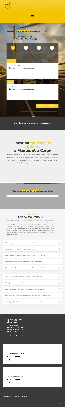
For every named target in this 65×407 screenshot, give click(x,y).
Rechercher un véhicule (47, 106)
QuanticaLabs (54, 112)
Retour (10, 82)
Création (20, 396)
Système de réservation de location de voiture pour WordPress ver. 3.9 (38, 111)
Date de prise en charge (14, 73)
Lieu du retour (12, 86)
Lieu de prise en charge (14, 65)
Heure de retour (38, 94)
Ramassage (11, 61)
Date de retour (12, 94)
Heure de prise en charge (41, 73)
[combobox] (32, 69)
